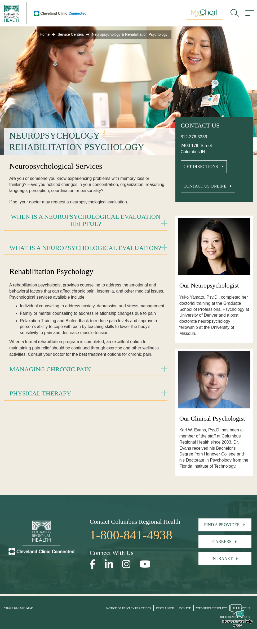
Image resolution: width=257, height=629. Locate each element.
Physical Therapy (40, 393)
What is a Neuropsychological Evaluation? (85, 247)
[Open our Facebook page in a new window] (93, 564)
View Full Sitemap (18, 607)
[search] (234, 14)
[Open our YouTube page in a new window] (145, 564)
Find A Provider (222, 524)
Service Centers (70, 34)
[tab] (85, 220)
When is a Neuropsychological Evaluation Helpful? (85, 220)
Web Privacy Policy (211, 608)
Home (45, 34)
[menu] (249, 14)
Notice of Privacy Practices (128, 608)
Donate (185, 608)
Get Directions (201, 166)
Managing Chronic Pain (50, 369)
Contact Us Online (205, 186)
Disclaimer (165, 608)
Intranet (222, 558)
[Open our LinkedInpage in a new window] (109, 564)
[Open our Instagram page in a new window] (126, 564)
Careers (222, 541)
